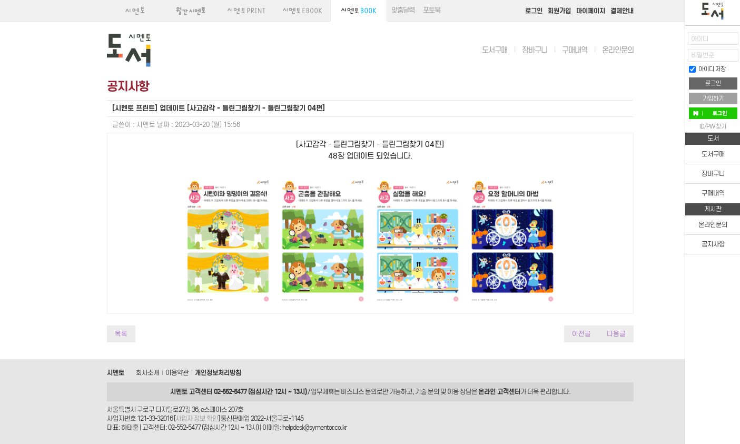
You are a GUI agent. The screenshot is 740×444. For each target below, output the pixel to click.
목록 (121, 334)
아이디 (699, 39)
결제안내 (622, 11)
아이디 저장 (707, 69)
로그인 (533, 11)
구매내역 (574, 50)
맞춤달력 (403, 10)
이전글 (581, 334)
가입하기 (713, 98)
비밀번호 (702, 55)
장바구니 (534, 50)
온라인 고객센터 (499, 392)
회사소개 (147, 373)
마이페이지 (590, 11)
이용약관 (177, 373)
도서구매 (494, 50)
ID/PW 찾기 (712, 126)
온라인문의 (618, 50)
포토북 (431, 10)
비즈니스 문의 (359, 392)
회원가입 (559, 11)
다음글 (616, 334)
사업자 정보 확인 (196, 418)
